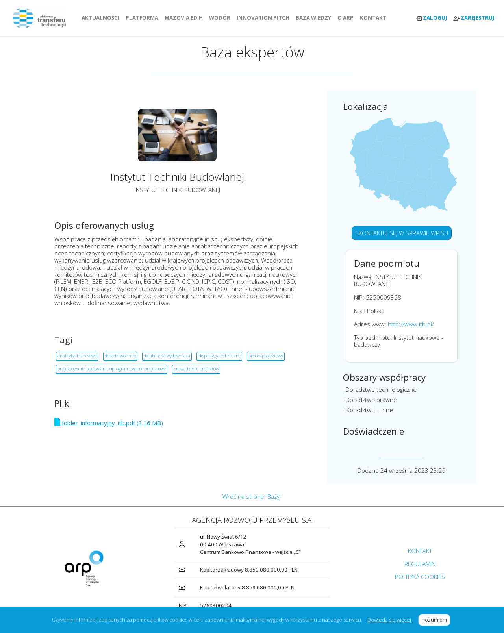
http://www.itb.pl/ (411, 324)
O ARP (347, 17)
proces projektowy (265, 356)
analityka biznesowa (77, 356)
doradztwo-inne (120, 356)
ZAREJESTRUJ (473, 18)
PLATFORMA (143, 17)
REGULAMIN (419, 564)
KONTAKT (374, 17)
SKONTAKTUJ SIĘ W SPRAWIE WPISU (401, 233)
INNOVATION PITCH (263, 17)
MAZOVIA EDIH (185, 17)
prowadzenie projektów (196, 369)
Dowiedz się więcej (389, 619)
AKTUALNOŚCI (102, 17)
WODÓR (221, 17)
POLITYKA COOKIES (420, 577)
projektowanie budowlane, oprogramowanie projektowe (111, 369)
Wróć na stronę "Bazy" (252, 496)
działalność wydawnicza (167, 356)
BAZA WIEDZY (313, 17)
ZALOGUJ (431, 18)
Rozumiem (436, 619)
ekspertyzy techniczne (219, 356)
